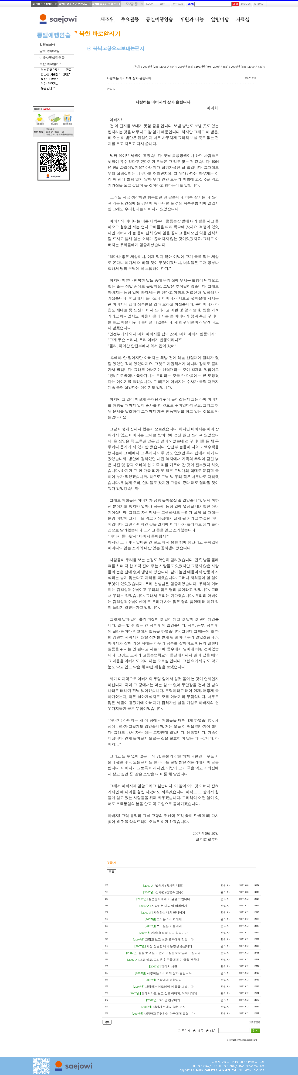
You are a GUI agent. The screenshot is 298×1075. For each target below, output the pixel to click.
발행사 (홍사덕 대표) (169, 885)
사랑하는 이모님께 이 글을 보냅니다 (169, 986)
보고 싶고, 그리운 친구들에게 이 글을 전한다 (169, 959)
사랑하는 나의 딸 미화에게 (169, 905)
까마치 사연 (169, 966)
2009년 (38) (238, 66)
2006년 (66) (185, 66)
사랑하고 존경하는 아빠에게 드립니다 (169, 1013)
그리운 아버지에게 (169, 919)
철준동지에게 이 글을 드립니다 (169, 899)
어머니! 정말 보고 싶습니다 (169, 932)
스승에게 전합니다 (169, 980)
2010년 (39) (256, 66)
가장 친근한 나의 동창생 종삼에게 (169, 946)
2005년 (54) (168, 66)
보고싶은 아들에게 (169, 926)
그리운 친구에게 (169, 1000)
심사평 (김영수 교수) (169, 892)
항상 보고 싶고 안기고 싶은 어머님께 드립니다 (169, 953)
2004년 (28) (150, 66)
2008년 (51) (220, 66)
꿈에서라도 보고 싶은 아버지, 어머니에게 (169, 993)
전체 (137, 66)
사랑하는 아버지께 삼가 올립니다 (169, 973)
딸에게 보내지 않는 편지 (169, 1007)
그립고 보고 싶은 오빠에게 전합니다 (169, 939)
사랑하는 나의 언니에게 (169, 912)
